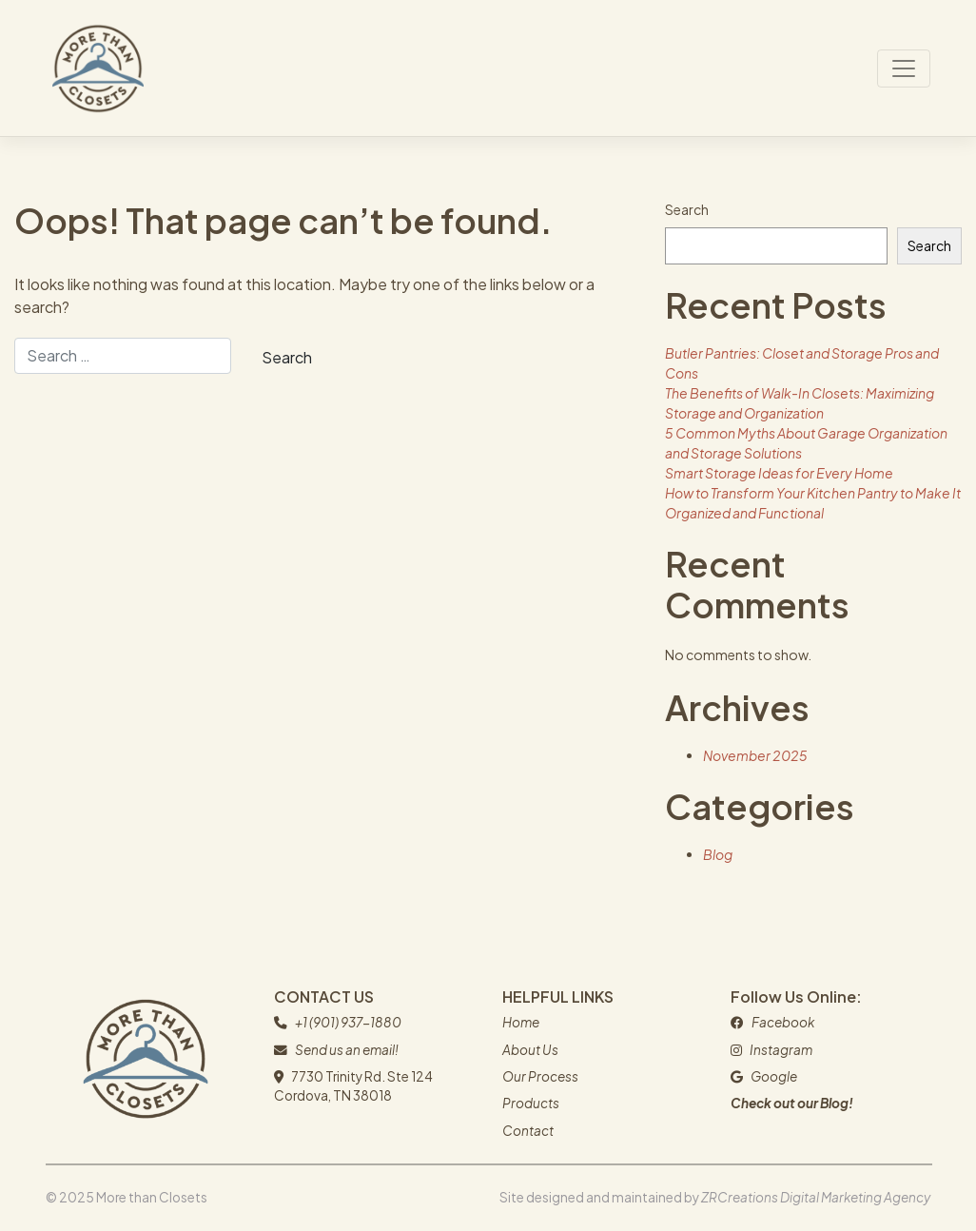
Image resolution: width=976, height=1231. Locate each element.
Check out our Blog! (792, 1103)
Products (530, 1103)
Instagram (781, 1050)
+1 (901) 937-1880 (348, 1022)
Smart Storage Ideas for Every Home (779, 472)
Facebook (783, 1022)
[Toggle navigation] (903, 68)
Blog (717, 854)
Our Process (540, 1076)
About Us (530, 1050)
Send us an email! (347, 1050)
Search (687, 209)
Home (520, 1022)
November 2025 (755, 755)
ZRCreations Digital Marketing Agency (815, 1197)
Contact (528, 1131)
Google (774, 1076)
